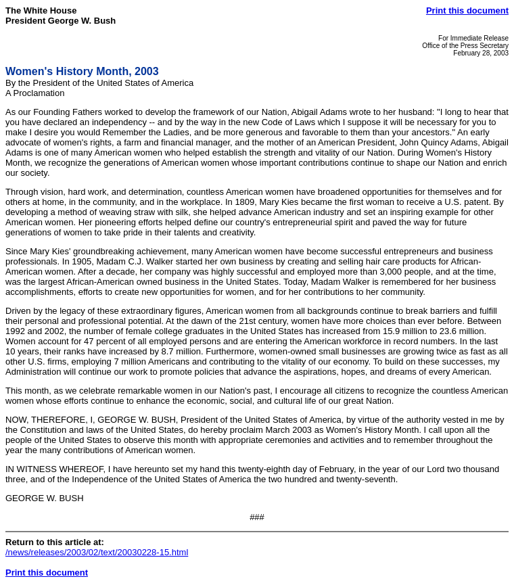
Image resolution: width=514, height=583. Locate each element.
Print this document (467, 10)
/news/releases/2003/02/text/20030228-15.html (96, 552)
